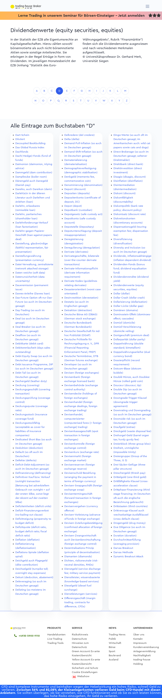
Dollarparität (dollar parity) (129, 339)
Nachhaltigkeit (142, 655)
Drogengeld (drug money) (129, 523)
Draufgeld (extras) (124, 427)
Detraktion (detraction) (78, 310)
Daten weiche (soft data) (30, 272)
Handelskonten (56, 634)
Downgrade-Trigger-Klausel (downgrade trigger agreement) (130, 402)
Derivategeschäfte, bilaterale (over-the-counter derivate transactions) (81, 260)
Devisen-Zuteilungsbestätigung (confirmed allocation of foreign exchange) (83, 527)
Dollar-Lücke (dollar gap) (128, 306)
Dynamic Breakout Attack (128, 556)
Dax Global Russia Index (29, 147)
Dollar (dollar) (121, 293)
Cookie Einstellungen (85, 672)
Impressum (140, 643)
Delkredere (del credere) (79, 135)
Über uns (138, 634)
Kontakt (137, 639)
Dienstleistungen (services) (80, 594)
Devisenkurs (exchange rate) (81, 452)
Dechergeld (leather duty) (31, 381)
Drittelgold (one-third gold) (129, 477)
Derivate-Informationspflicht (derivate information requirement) (81, 272)
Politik (112, 639)
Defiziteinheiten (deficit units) (33, 506)
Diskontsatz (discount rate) (129, 214)
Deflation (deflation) (27, 539)
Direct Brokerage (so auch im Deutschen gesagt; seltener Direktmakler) (131, 155)
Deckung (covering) (27, 385)
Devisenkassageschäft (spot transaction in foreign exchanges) (81, 435)
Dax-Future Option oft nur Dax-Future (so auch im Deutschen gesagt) (34, 301)
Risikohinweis (80, 634)
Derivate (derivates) (76, 251)
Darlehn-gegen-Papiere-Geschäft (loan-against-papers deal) (33, 235)
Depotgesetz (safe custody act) (83, 214)
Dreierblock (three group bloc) (132, 443)
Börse (112, 647)
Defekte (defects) (26, 460)
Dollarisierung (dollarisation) (130, 302)
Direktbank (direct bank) (128, 164)
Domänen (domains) (125, 310)
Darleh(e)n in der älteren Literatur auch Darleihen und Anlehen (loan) (32, 197)
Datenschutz (79, 639)
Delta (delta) (71, 139)
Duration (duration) (125, 535)
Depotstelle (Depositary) (79, 226)
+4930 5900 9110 (27, 635)
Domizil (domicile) (124, 322)
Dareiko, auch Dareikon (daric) (33, 189)
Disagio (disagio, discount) (129, 176)
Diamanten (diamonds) (78, 556)
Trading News (117, 634)
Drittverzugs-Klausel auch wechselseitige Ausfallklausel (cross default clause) (130, 514)
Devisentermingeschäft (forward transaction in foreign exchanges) (82, 497)
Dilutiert (20, 139)
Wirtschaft (115, 643)
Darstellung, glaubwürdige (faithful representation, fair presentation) (31, 247)
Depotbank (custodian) (78, 210)
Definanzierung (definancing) (33, 473)
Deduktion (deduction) (29, 448)
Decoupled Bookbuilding (30, 143)
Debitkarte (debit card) (29, 343)
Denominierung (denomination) (83, 185)
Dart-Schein (22, 135)
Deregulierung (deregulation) (82, 247)
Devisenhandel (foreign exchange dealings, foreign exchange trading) (80, 406)
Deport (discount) (75, 189)
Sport (112, 651)
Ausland (113, 659)
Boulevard (115, 655)
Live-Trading (54, 639)
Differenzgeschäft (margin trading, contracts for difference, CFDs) (80, 602)
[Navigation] (147, 6)
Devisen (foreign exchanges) (81, 372)
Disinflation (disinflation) (128, 181)
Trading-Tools (55, 643)
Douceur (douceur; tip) (127, 385)
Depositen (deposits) (77, 193)
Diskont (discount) (124, 193)
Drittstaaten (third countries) (130, 506)
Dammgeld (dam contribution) (33, 172)
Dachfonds (21, 151)
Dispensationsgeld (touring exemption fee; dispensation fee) (130, 230)
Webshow (83, 676)
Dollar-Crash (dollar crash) (129, 297)
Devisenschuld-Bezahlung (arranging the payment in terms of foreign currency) (80, 477)
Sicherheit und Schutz (85, 668)
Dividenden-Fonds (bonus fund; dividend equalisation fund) (130, 268)
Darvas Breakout (123, 548)
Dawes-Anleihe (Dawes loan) (32, 293)
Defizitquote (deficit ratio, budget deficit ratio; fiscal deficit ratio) (31, 531)
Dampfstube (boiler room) (31, 176)
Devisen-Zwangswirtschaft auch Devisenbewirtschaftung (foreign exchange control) (82, 539)
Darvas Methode (123, 552)
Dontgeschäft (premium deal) (131, 335)
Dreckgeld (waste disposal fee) (132, 431)
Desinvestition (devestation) (81, 297)
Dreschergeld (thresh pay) (129, 473)
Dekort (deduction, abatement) (34, 577)
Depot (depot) (73, 206)
